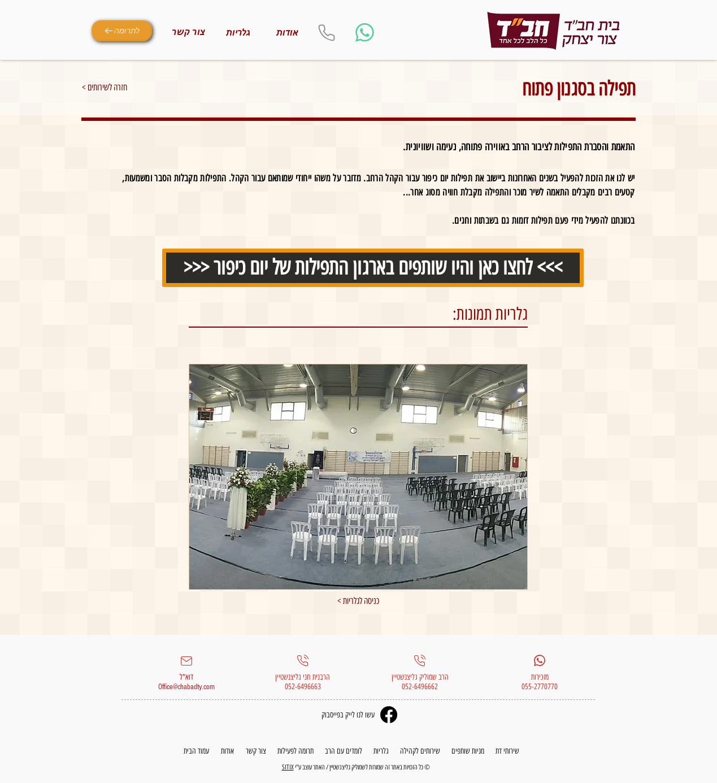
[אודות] (287, 33)
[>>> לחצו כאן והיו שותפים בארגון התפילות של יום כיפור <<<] (373, 268)
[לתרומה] (122, 30)
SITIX (288, 767)
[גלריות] (238, 33)
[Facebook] (388, 714)
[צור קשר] (188, 32)
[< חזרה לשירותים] (122, 87)
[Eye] (553, 31)
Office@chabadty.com (186, 686)
